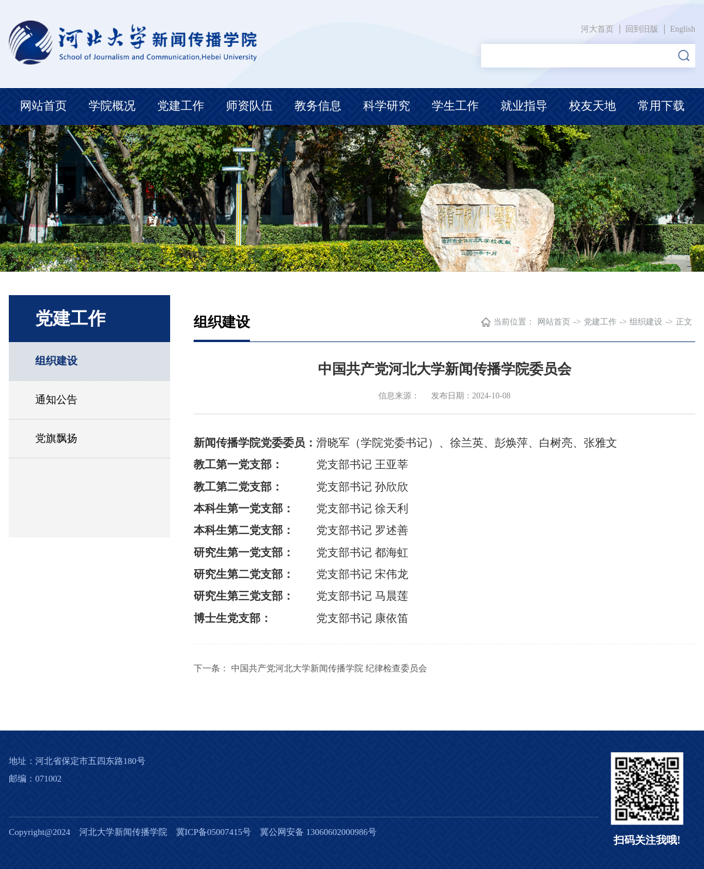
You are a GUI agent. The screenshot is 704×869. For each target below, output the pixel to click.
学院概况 (112, 105)
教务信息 (318, 105)
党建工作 (180, 105)
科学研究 (386, 105)
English (682, 29)
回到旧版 (641, 29)
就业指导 (523, 105)
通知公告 (56, 399)
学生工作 (455, 105)
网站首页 (43, 105)
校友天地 (592, 105)
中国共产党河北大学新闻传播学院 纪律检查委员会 (329, 668)
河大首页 (597, 29)
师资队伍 (249, 105)
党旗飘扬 (56, 438)
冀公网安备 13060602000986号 (318, 832)
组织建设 (56, 361)
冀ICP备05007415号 (213, 832)
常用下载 (661, 105)
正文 (684, 321)
